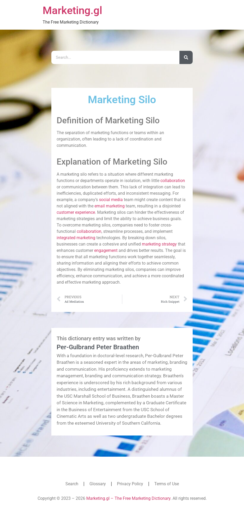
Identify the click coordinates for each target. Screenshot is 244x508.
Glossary (97, 483)
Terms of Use (166, 483)
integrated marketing (76, 237)
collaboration (172, 180)
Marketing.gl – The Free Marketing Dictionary (128, 498)
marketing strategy (159, 244)
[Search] (186, 57)
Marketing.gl (72, 10)
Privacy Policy (130, 483)
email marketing (109, 205)
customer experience (76, 212)
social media (111, 199)
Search (71, 483)
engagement (106, 250)
